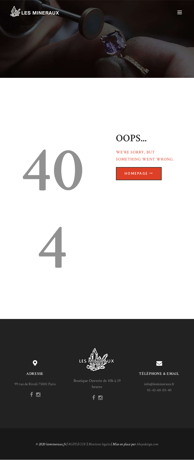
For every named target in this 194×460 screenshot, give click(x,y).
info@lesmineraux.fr (159, 384)
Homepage (136, 174)
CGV (82, 444)
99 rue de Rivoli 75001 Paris (35, 384)
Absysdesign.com (147, 444)
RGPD (72, 444)
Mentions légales (99, 444)
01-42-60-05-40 (159, 390)
